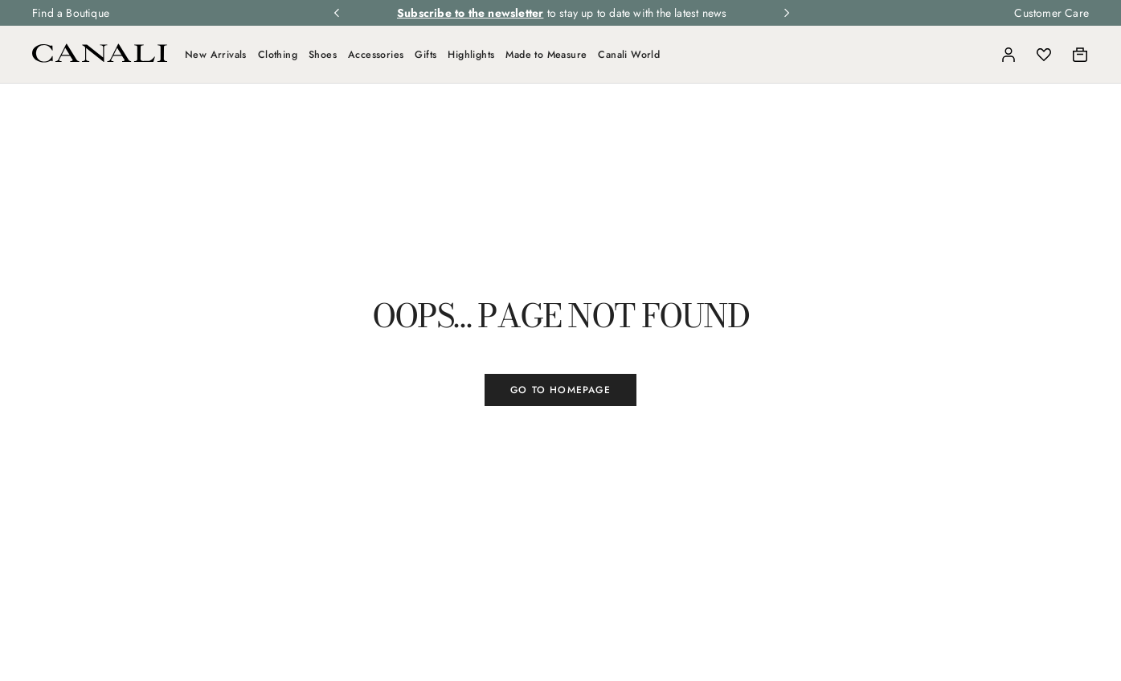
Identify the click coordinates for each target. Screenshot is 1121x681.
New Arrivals (216, 54)
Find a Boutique (70, 12)
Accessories (375, 54)
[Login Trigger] (1008, 55)
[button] (973, 55)
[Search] (973, 55)
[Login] (1008, 55)
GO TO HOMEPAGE (560, 390)
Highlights (471, 54)
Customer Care (1051, 12)
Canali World (629, 54)
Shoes (323, 54)
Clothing (277, 54)
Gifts (425, 54)
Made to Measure (546, 54)
